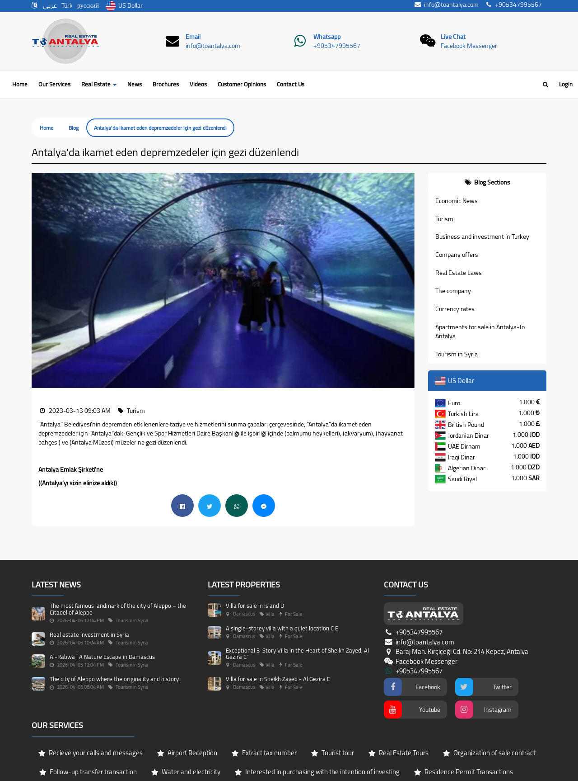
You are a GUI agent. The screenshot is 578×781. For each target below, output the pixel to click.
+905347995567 (336, 46)
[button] (38, 177)
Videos (198, 84)
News (134, 84)
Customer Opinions (242, 84)
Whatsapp (326, 37)
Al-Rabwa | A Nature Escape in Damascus (102, 617)
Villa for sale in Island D (255, 566)
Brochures (166, 84)
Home (20, 84)
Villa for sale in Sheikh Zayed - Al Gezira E (278, 639)
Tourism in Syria (456, 354)
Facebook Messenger (469, 46)
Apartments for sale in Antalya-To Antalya (480, 331)
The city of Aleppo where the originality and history (114, 639)
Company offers (456, 254)
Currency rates (455, 309)
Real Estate (99, 84)
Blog (74, 128)
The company (453, 291)
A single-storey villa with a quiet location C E (282, 588)
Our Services (54, 84)
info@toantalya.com (213, 46)
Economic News (456, 201)
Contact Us (290, 84)
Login (566, 84)
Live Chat (453, 37)
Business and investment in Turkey (482, 236)
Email (193, 37)
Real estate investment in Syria (89, 595)
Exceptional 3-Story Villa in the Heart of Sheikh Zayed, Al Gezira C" (297, 614)
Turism (444, 219)
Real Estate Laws (458, 273)
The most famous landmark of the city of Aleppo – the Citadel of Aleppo (118, 569)
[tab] (487, 182)
